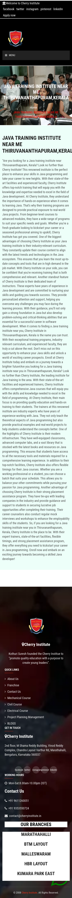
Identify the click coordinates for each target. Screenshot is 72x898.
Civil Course (13, 704)
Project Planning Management (24, 717)
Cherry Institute (29, 892)
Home (33, 107)
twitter (20, 9)
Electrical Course (16, 710)
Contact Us (13, 691)
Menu (10, 55)
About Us (12, 679)
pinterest (45, 9)
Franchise (12, 685)
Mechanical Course (18, 698)
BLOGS (10, 723)
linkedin (58, 9)
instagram (32, 9)
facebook (8, 9)
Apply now (9, 15)
